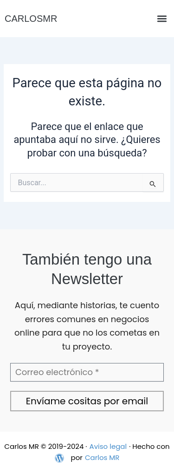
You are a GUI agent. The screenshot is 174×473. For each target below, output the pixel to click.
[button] (161, 18)
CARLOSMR (31, 18)
